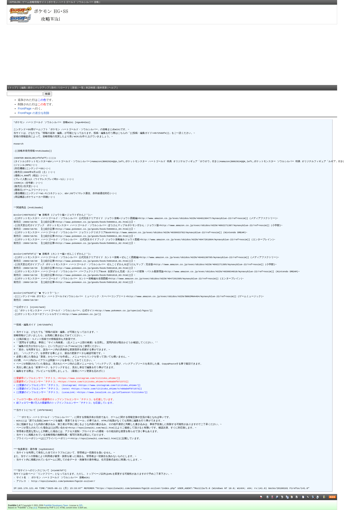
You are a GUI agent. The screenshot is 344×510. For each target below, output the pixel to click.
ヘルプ (112, 87)
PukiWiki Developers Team (56, 505)
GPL (81, 505)
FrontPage (24, 108)
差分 (30, 87)
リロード (63, 87)
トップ (13, 87)
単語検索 (90, 87)
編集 (23, 87)
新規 (74, 87)
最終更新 (102, 87)
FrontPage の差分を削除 (33, 113)
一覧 (81, 87)
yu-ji (35, 508)
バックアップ (42, 87)
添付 (53, 87)
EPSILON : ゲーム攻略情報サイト (28, 2)
